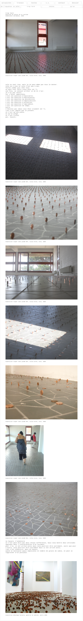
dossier (75, 3)
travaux (20, 3)
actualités (6, 3)
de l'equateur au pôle (10, 6)
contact (61, 3)
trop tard (31, 6)
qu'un (72, 6)
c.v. (48, 3)
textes (34, 3)
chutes (51, 6)
